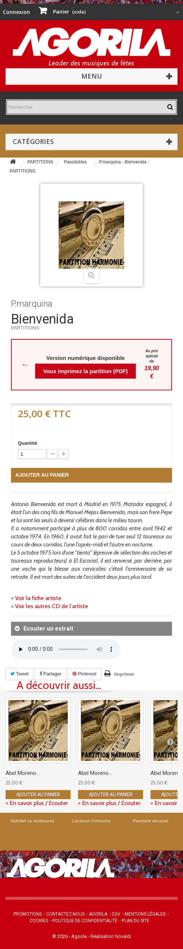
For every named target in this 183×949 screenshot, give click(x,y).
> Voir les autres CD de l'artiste (49, 606)
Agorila (98, 914)
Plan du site (135, 920)
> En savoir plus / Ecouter (36, 803)
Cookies (39, 920)
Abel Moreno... (22, 773)
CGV (116, 914)
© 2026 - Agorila (70, 936)
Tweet (19, 673)
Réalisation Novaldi (110, 936)
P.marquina (31, 304)
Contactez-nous (65, 914)
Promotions (28, 914)
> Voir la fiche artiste (36, 598)
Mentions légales (145, 914)
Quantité (27, 443)
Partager (50, 673)
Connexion (16, 11)
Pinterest (84, 673)
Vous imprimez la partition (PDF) (85, 371)
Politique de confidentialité (84, 920)
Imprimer (124, 674)
